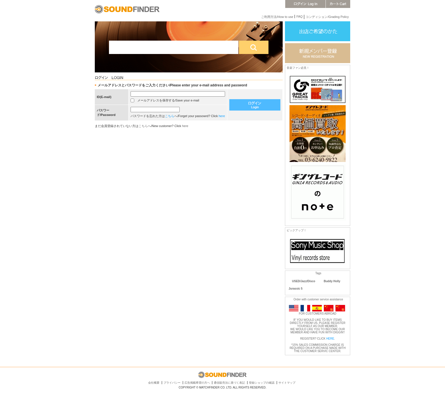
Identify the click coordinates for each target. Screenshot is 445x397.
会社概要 (153, 382)
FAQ (299, 16)
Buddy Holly (332, 281)
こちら (169, 116)
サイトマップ (286, 382)
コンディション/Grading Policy (327, 16)
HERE (330, 338)
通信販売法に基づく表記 (229, 382)
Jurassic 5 (296, 288)
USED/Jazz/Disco (303, 281)
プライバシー (171, 382)
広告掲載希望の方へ (197, 382)
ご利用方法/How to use (277, 16)
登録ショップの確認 (261, 382)
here (222, 116)
